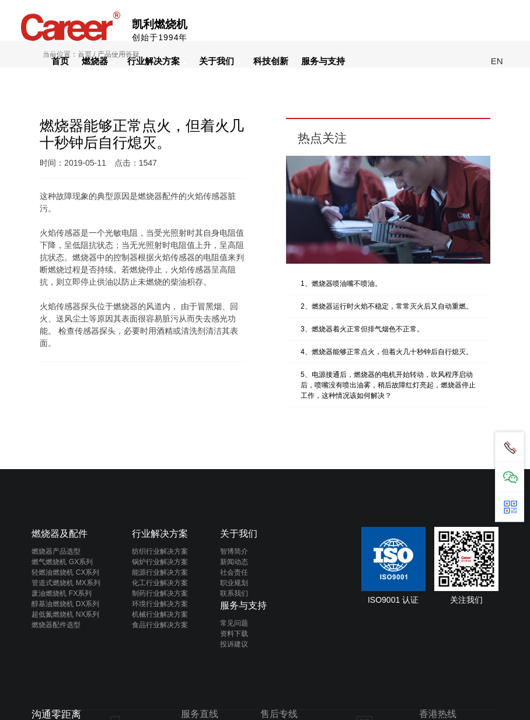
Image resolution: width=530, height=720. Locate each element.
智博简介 (234, 551)
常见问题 (234, 623)
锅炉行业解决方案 (160, 562)
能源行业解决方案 (160, 572)
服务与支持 (323, 61)
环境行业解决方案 (160, 604)
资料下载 (234, 634)
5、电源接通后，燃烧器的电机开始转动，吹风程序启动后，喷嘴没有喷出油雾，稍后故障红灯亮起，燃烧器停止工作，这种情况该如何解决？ (388, 385)
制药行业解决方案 (160, 593)
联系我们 (234, 593)
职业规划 (234, 583)
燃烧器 (98, 61)
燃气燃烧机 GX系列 (62, 562)
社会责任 (234, 572)
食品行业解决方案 (160, 625)
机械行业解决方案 (160, 614)
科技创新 (270, 61)
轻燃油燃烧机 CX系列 (65, 572)
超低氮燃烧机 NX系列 (65, 614)
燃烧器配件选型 (56, 625)
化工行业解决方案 (160, 583)
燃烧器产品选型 (56, 551)
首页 (60, 61)
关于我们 (219, 61)
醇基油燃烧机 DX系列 (65, 604)
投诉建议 (234, 644)
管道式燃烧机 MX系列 (66, 583)
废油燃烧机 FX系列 (62, 593)
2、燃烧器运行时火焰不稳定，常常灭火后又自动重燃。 (387, 306)
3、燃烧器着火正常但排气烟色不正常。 (362, 329)
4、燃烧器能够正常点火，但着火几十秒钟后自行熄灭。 (387, 352)
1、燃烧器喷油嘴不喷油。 (341, 283)
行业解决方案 (156, 61)
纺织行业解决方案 (160, 551)
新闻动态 (234, 562)
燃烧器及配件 (60, 534)
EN (497, 61)
